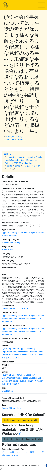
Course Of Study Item (11, 408)
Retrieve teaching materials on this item (22, 439)
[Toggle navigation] (41, 5)
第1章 (9, 166)
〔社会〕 (27, 166)
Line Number (7, 391)
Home (8, 154)
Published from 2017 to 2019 (15, 308)
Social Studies (8, 249)
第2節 (17, 166)
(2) (38, 166)
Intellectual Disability (11, 242)
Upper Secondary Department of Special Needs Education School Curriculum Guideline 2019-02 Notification (23, 160)
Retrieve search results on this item (20, 420)
